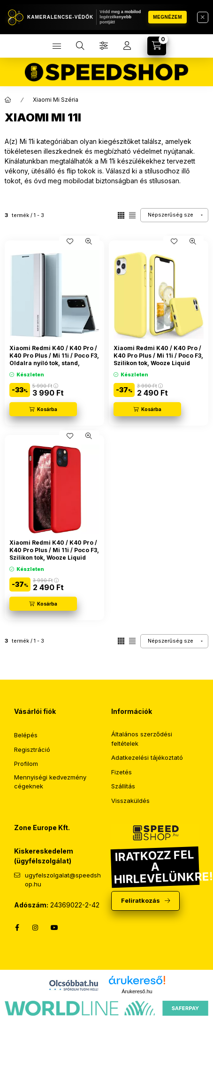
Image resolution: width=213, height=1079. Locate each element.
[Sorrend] (174, 215)
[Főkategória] (8, 100)
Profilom (26, 763)
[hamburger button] (56, 46)
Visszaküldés (130, 800)
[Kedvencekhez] (70, 241)
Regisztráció (32, 749)
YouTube (54, 927)
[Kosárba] (43, 409)
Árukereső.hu (137, 991)
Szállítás (123, 786)
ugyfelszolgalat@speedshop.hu (63, 879)
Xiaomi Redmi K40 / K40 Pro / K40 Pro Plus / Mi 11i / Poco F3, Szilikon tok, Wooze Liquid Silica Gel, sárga (158, 359)
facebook (17, 927)
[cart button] (156, 46)
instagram (35, 927)
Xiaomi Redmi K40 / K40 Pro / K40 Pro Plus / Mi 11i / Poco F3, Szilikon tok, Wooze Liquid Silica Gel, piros (54, 553)
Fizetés (121, 772)
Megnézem (167, 17)
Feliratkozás (140, 900)
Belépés (26, 735)
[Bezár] (202, 17)
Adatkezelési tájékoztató (147, 757)
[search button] (80, 46)
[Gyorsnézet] (88, 241)
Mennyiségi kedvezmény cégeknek (50, 781)
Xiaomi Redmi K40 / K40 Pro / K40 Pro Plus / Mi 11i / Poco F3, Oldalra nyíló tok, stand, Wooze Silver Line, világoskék (54, 359)
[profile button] (127, 46)
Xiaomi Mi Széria (55, 99)
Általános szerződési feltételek (141, 738)
